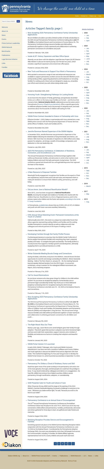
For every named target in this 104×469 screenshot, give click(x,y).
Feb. (87, 38)
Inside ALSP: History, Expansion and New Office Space (48, 56)
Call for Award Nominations (38, 275)
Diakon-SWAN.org (14, 456)
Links (3, 63)
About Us (5, 31)
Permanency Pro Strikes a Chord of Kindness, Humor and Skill (51, 364)
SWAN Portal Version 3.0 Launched (41, 344)
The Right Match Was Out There (40, 325)
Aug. (87, 77)
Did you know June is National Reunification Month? (48, 189)
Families (4, 67)
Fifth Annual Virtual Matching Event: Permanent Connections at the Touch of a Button (53, 216)
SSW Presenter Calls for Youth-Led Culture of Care (47, 383)
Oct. (87, 82)
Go (18, 21)
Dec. (87, 103)
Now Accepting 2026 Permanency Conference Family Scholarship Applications (53, 34)
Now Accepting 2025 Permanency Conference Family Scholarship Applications (53, 298)
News (4, 35)
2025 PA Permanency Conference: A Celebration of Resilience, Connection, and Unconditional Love (51, 152)
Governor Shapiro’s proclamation (48, 104)
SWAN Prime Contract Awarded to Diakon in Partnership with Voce (53, 116)
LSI (84, 456)
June (88, 59)
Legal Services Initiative (9, 59)
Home (77, 16)
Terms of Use (72, 461)
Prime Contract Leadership (11, 43)
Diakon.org (93, 16)
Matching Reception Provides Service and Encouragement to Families (51, 421)
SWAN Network (7, 47)
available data (43, 205)
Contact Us (84, 16)
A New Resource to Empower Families (42, 172)
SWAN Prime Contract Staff (40, 456)
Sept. (88, 79)
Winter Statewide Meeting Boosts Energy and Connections (50, 253)
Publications (6, 55)
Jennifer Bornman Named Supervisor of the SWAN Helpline (50, 131)
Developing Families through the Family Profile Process (49, 234)
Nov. (87, 64)
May (87, 56)
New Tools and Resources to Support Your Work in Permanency (52, 71)
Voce (99, 16)
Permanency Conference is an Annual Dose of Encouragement (51, 400)
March (88, 74)
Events (4, 39)
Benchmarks (6, 51)
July (87, 61)
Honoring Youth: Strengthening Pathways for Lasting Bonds (50, 95)
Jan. (87, 35)
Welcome (5, 27)
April (87, 40)
